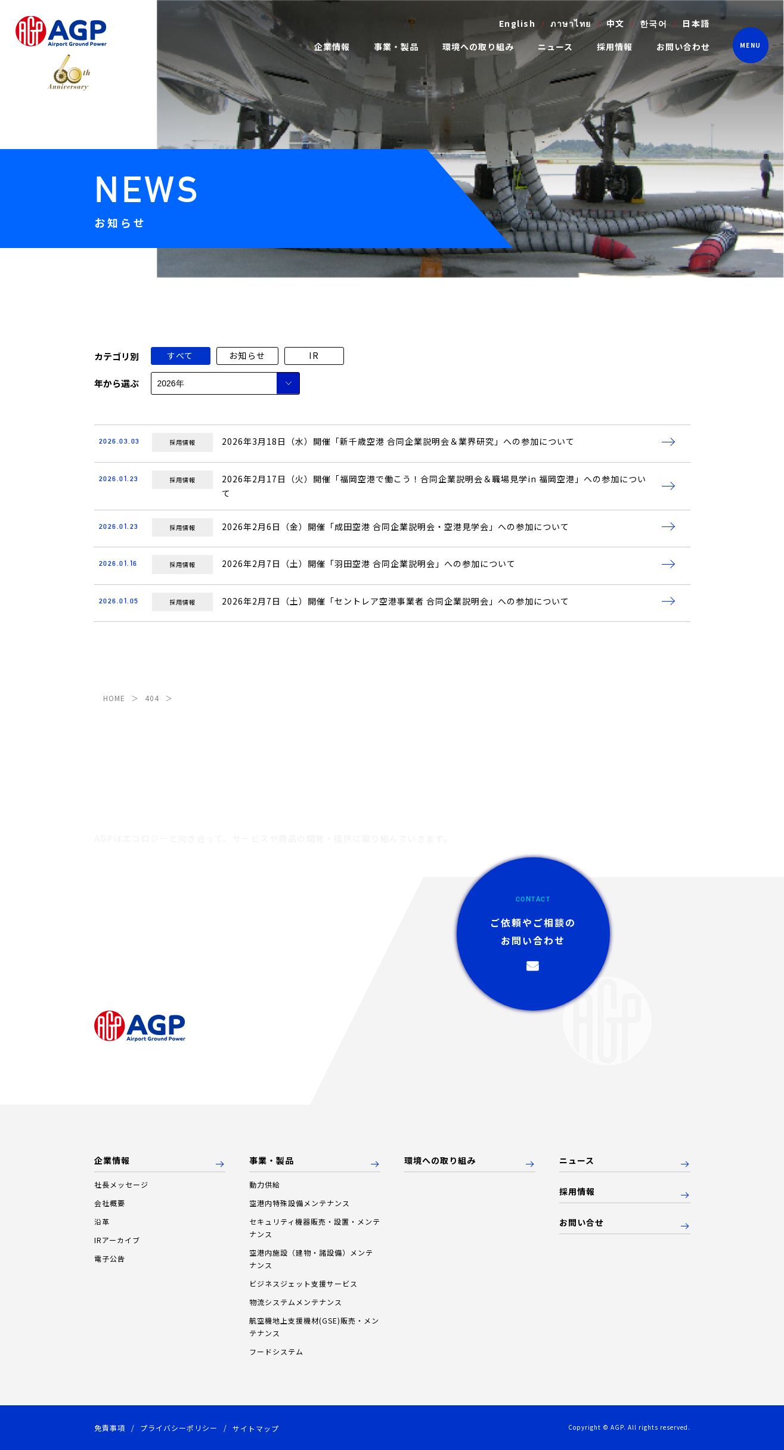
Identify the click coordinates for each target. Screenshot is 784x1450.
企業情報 (112, 1160)
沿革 (102, 1221)
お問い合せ (581, 1222)
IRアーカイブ (117, 1240)
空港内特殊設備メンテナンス (299, 1203)
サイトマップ (256, 1428)
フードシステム (276, 1351)
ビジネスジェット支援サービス (303, 1283)
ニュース (555, 46)
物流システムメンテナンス (295, 1302)
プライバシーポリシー (179, 1428)
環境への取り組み (478, 46)
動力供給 (264, 1184)
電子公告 (109, 1258)
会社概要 (109, 1203)
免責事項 (109, 1428)
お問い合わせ (683, 46)
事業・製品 (271, 1160)
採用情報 (615, 46)
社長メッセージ (121, 1184)
